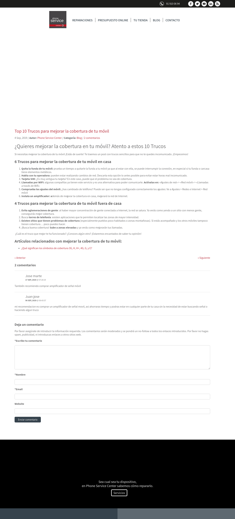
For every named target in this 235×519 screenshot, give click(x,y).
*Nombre (20, 374)
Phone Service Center (49, 138)
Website (19, 404)
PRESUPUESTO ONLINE (113, 20)
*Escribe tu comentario (28, 341)
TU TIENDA (140, 20)
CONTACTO (173, 20)
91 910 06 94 (173, 3)
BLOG (156, 20)
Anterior (20, 258)
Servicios (119, 493)
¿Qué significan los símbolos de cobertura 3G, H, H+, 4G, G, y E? (56, 248)
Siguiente (204, 258)
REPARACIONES (82, 20)
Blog (79, 138)
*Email (19, 389)
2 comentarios (92, 138)
